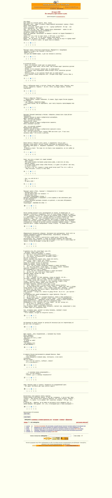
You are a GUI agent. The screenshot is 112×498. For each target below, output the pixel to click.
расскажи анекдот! (82, 473)
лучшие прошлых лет (45, 470)
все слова (76, 486)
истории (55, 470)
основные (34, 470)
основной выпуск (60, 16)
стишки (61, 470)
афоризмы (69, 470)
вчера (25, 473)
